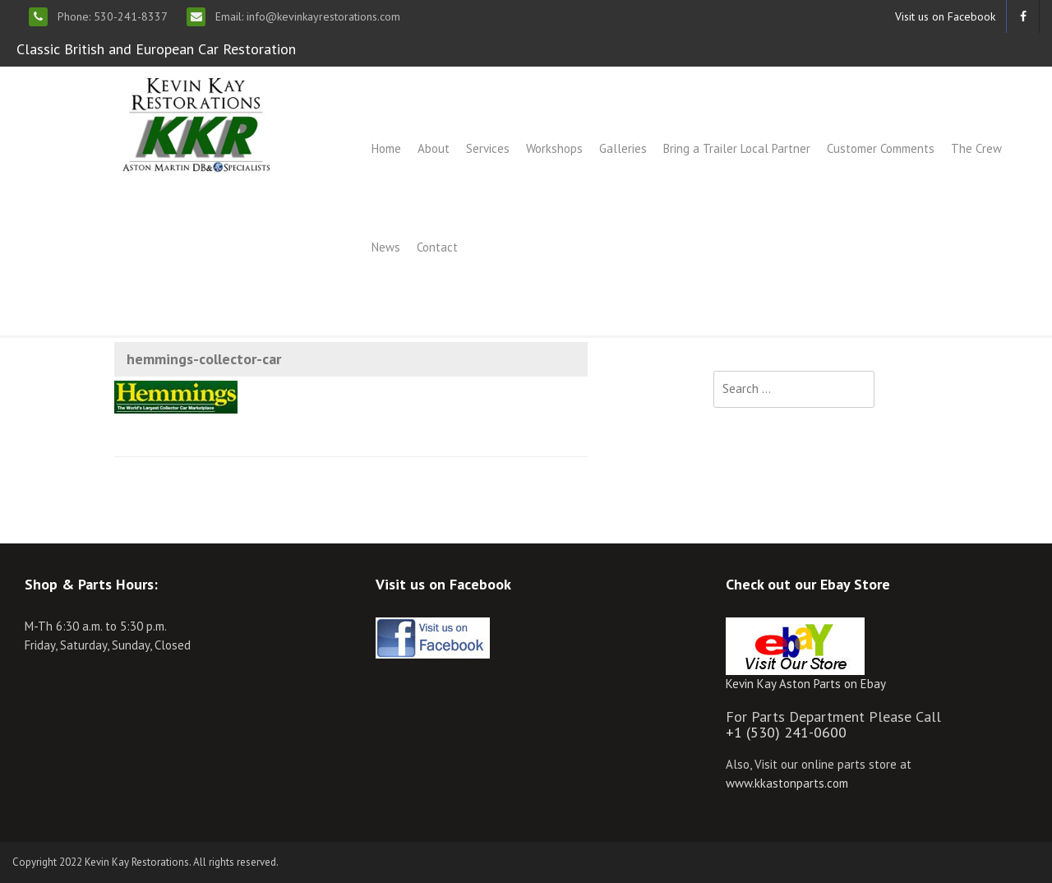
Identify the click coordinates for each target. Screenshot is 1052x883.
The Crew (976, 148)
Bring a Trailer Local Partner (736, 148)
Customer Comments (880, 148)
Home (386, 148)
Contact (437, 247)
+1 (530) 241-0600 (786, 732)
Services (488, 148)
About (434, 148)
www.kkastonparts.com (787, 783)
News (385, 247)
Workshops (554, 148)
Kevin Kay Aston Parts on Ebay (806, 683)
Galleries (623, 148)
